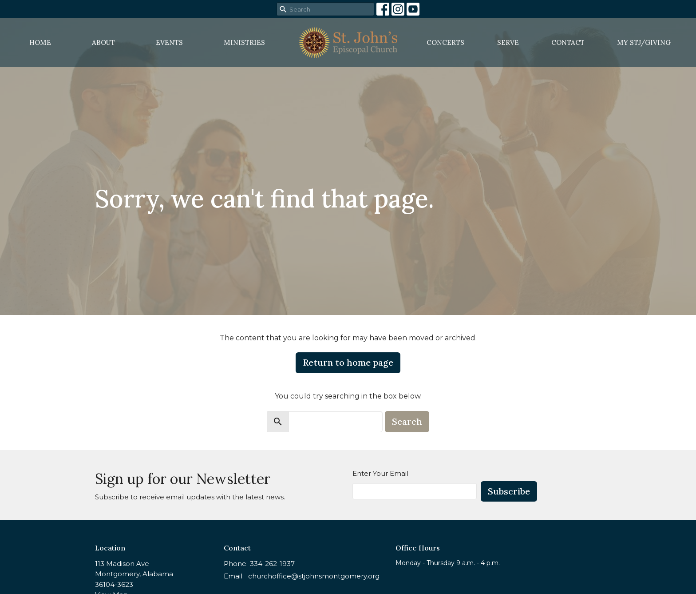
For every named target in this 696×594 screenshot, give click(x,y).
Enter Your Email (380, 473)
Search (407, 421)
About (103, 42)
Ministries (244, 42)
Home (40, 42)
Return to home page (348, 362)
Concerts (445, 42)
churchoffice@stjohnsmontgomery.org (314, 576)
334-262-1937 (272, 563)
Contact (568, 42)
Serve (508, 42)
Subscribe (509, 491)
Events (169, 42)
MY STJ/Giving (644, 42)
